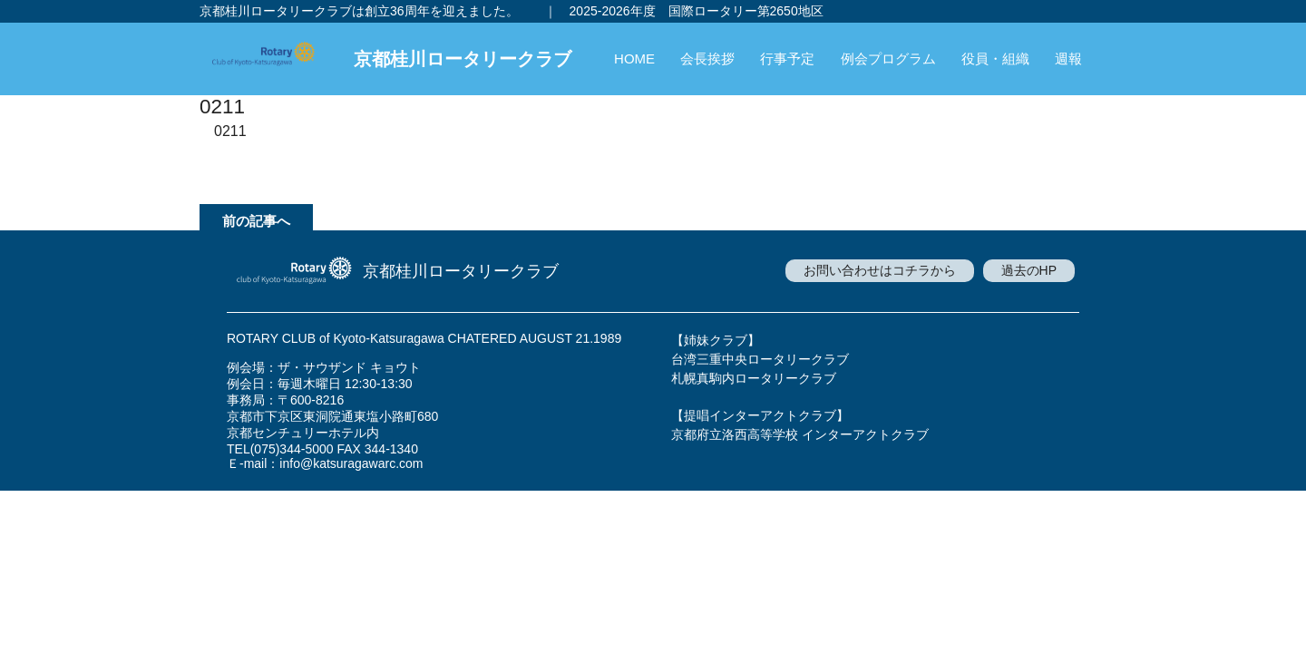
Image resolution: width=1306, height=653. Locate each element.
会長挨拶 (707, 58)
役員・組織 (995, 58)
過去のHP (1029, 270)
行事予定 (787, 58)
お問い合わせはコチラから (880, 270)
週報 (1068, 58)
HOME (634, 58)
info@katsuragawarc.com (351, 463)
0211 (230, 131)
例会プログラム (888, 58)
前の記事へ (256, 221)
